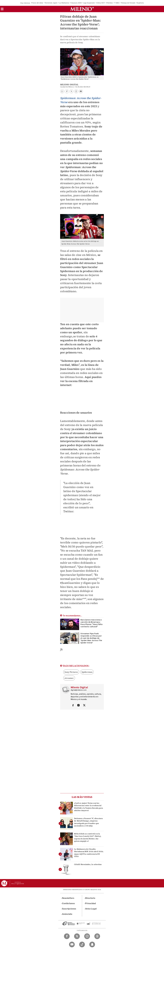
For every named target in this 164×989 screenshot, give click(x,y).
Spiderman (87, 672)
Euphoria (140, 3)
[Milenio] (82, 9)
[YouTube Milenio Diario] (72, 944)
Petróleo (110, 3)
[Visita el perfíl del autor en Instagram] (78, 705)
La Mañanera (64, 3)
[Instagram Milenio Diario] (87, 936)
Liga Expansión (89, 3)
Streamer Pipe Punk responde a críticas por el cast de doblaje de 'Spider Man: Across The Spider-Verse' (91, 638)
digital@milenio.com (78, 690)
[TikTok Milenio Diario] (82, 944)
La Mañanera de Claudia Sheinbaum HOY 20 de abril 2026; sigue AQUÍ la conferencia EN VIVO (88, 853)
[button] (2, 10)
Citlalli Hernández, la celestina (88, 864)
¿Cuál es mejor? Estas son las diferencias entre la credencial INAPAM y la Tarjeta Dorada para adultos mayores (88, 807)
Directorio (90, 898)
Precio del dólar (37, 3)
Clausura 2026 (76, 3)
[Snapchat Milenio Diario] (92, 944)
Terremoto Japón (51, 3)
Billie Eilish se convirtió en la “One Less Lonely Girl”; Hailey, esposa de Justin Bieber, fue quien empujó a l (87, 837)
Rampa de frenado (128, 3)
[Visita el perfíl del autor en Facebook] (73, 705)
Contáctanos (68, 903)
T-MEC (117, 3)
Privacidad (90, 903)
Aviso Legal (91, 909)
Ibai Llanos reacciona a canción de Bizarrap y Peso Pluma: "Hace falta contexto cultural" (91, 623)
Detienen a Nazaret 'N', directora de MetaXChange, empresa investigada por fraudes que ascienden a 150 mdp (88, 822)
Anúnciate (67, 914)
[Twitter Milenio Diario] (77, 936)
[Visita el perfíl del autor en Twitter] (84, 705)
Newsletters (68, 898)
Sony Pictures (71, 672)
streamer (69, 678)
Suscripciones (69, 909)
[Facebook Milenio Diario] (67, 936)
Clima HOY (101, 3)
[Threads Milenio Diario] (97, 936)
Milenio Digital (69, 84)
